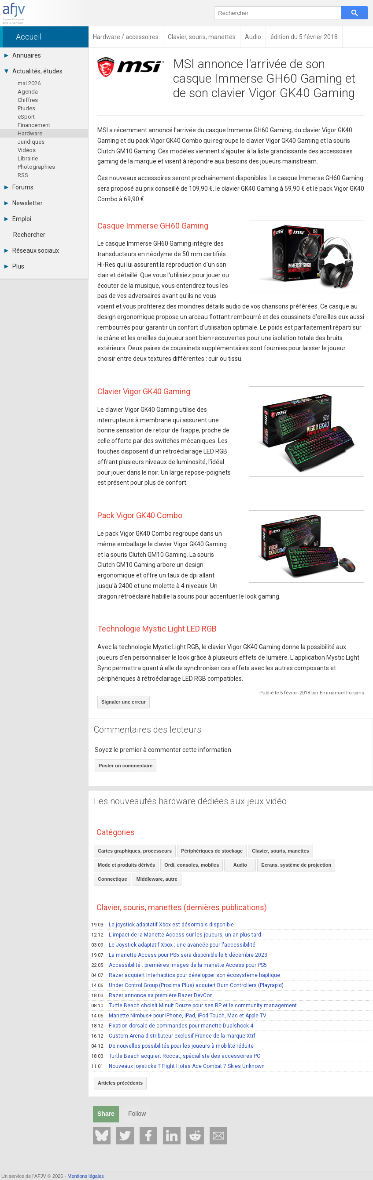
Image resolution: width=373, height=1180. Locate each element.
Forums (18, 187)
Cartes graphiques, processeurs (135, 850)
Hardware (30, 133)
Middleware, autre (157, 879)
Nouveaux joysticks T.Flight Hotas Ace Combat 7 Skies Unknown (178, 1066)
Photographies (36, 166)
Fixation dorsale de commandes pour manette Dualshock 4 (172, 1026)
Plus (14, 266)
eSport (26, 116)
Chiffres (28, 100)
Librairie (28, 158)
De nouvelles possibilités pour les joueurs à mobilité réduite (172, 1046)
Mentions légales (85, 1176)
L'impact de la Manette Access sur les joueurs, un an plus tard (176, 935)
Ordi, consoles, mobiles (191, 865)
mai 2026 (29, 83)
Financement (34, 125)
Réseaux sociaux (31, 250)
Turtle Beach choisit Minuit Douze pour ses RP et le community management (194, 1005)
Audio (240, 865)
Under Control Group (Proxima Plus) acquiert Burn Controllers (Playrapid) (187, 985)
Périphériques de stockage (212, 850)
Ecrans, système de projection (296, 865)
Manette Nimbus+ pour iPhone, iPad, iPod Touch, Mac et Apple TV (178, 1016)
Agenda (28, 91)
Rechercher (29, 234)
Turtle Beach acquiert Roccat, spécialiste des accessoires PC (175, 1056)
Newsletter (23, 203)
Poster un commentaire (125, 765)
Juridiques (31, 141)
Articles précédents (120, 1083)
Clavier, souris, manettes (280, 850)
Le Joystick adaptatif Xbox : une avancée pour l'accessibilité (173, 945)
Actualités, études (33, 71)
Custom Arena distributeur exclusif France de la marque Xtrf (173, 1036)
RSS (23, 175)
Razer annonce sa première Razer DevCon (152, 995)
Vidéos (27, 150)
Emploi (17, 218)
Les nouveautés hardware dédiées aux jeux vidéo (190, 801)
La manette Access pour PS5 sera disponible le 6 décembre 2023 (179, 955)
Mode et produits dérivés (126, 865)
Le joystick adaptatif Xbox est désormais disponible (162, 925)
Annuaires (22, 55)
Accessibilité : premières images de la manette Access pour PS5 (179, 965)
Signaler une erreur (123, 701)
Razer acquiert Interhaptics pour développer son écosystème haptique (185, 975)
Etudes (26, 108)
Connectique (112, 879)
